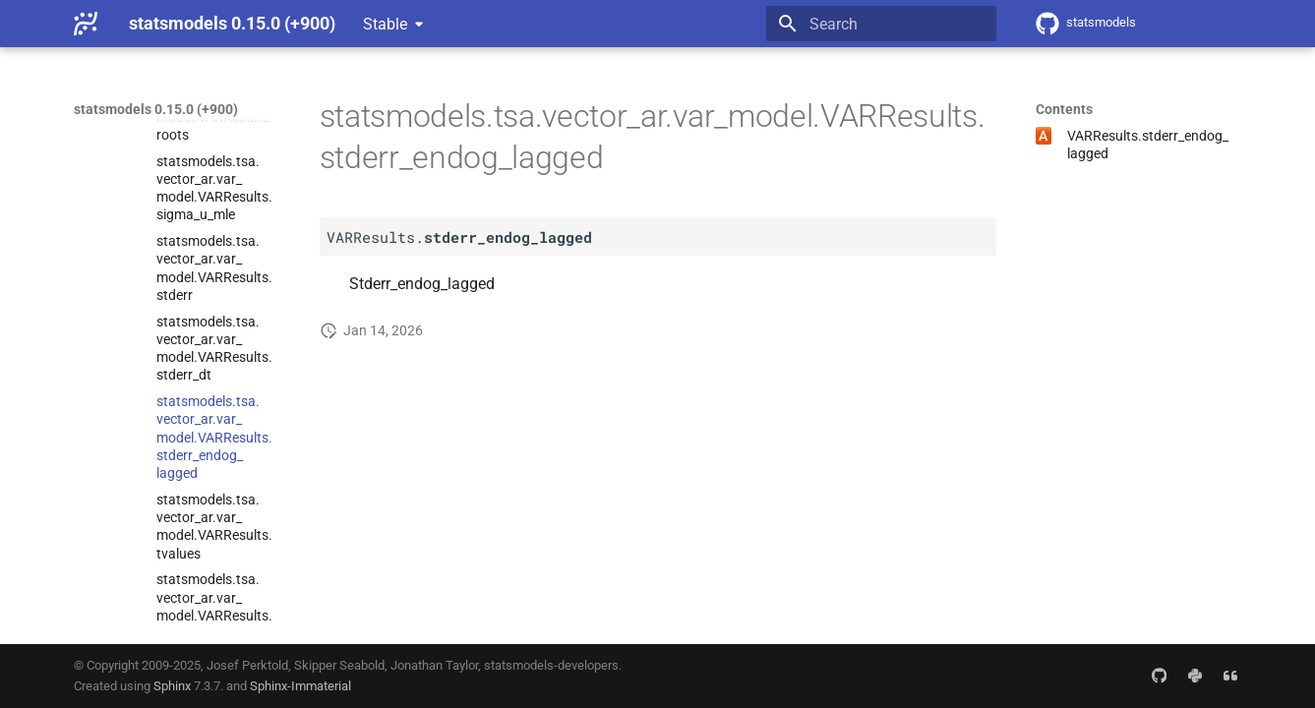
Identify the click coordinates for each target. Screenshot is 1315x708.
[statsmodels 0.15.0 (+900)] (85, 23)
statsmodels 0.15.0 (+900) (156, 109)
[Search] (881, 23)
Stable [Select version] (385, 24)
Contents (1064, 109)
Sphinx (172, 685)
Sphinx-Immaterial (300, 685)
